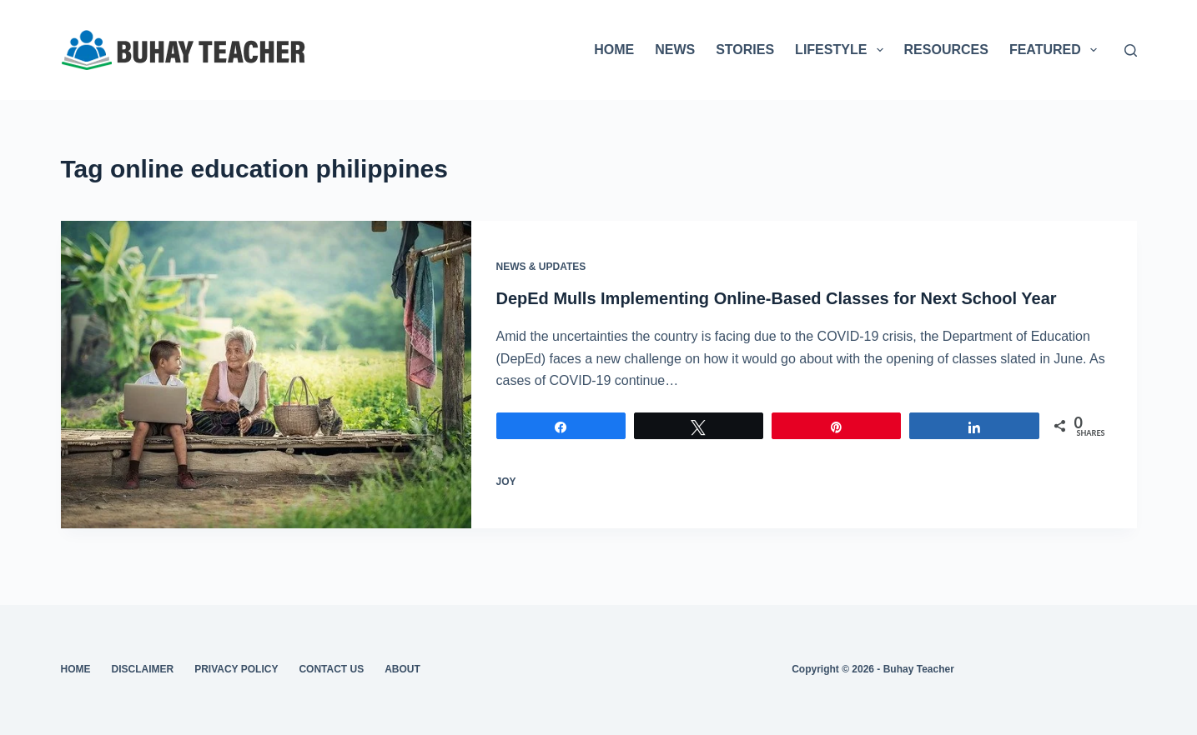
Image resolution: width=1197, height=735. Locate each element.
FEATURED (1056, 50)
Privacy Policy (236, 669)
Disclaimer (143, 669)
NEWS (675, 49)
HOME (614, 49)
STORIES (745, 49)
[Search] (1130, 50)
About (402, 669)
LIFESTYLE (842, 50)
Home (76, 669)
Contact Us (331, 669)
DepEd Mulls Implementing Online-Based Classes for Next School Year (776, 298)
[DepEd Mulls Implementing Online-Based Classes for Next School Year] (266, 374)
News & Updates (541, 266)
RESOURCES (946, 49)
